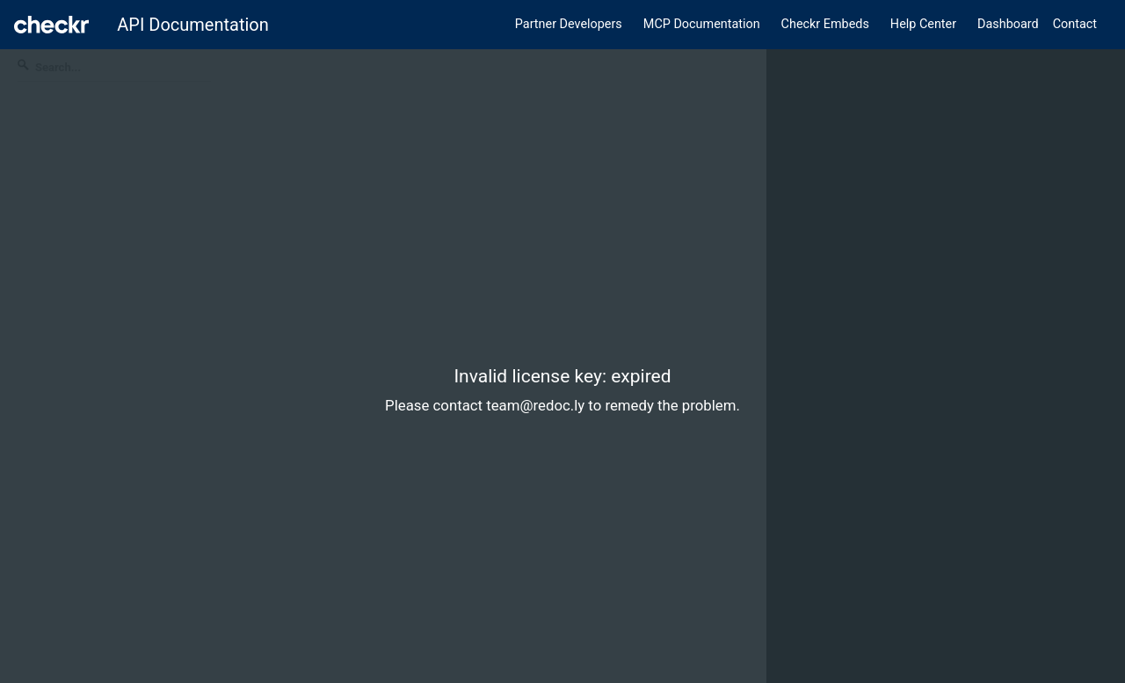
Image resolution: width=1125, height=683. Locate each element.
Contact (1075, 24)
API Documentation (193, 24)
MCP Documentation (701, 24)
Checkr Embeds (825, 24)
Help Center (923, 24)
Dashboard (1008, 24)
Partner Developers (568, 24)
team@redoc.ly (535, 405)
